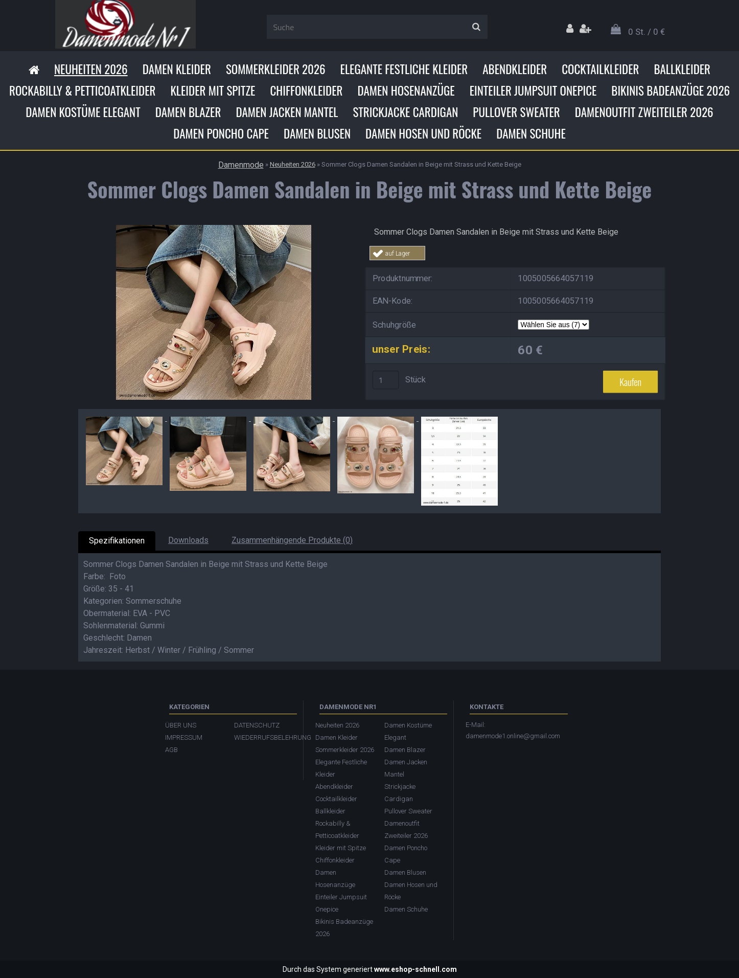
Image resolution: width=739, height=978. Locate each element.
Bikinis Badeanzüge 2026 (670, 90)
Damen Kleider (177, 69)
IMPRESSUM (183, 737)
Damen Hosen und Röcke (423, 133)
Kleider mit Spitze (212, 90)
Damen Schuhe (531, 133)
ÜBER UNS (180, 725)
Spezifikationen (117, 540)
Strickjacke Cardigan (405, 112)
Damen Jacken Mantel (287, 112)
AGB (171, 750)
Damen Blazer (188, 112)
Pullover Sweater (516, 112)
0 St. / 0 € (646, 32)
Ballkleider (682, 69)
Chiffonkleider (306, 90)
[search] (476, 27)
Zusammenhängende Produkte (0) (292, 540)
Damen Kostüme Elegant (83, 112)
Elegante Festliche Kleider (404, 69)
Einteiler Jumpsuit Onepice (533, 90)
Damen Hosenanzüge (405, 90)
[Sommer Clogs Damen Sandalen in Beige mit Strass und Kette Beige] (213, 229)
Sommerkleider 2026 (276, 69)
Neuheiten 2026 (91, 69)
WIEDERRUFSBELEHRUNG (263, 737)
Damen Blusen (317, 133)
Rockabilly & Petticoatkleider (82, 90)
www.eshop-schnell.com (415, 969)
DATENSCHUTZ (257, 725)
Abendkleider (514, 69)
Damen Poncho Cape (221, 133)
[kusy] (386, 380)
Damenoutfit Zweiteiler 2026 (644, 112)
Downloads (188, 540)
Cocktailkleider (600, 69)
